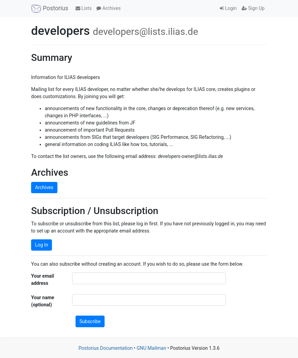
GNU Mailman (151, 348)
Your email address (42, 279)
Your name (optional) (42, 301)
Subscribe (90, 321)
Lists (84, 8)
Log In (41, 245)
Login (228, 8)
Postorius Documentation (106, 348)
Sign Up (253, 8)
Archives (108, 8)
